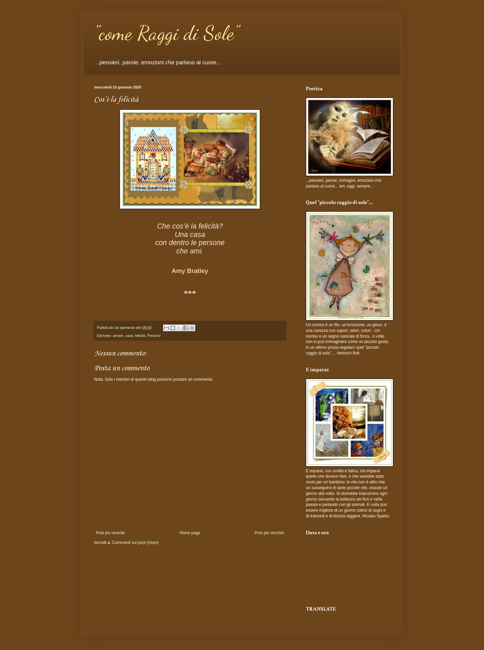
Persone (154, 336)
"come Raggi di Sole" (166, 33)
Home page (189, 533)
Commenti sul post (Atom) (135, 542)
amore (118, 336)
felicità (140, 336)
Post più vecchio (269, 533)
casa (129, 336)
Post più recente (110, 533)
